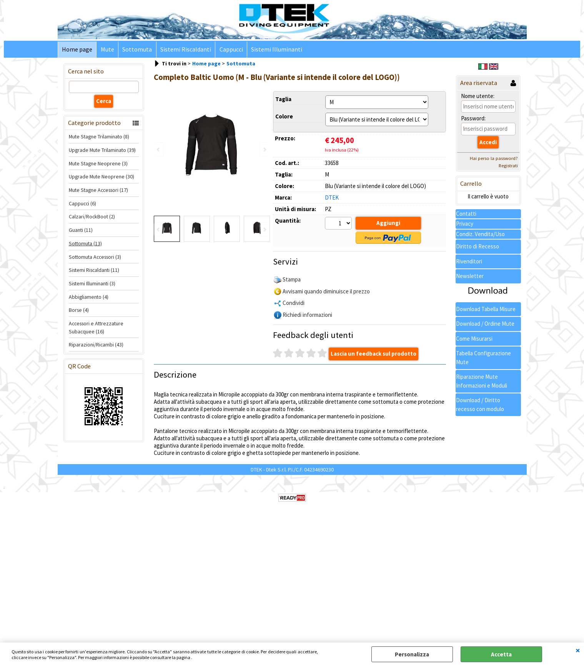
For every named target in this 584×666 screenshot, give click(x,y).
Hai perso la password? (494, 159)
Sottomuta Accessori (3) (95, 257)
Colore (284, 116)
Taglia (283, 99)
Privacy (464, 224)
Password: (473, 119)
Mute (107, 49)
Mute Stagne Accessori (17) (98, 190)
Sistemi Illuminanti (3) (92, 283)
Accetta (501, 654)
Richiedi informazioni (307, 315)
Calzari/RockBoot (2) (92, 217)
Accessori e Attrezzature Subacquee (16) (96, 327)
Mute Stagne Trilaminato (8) (99, 137)
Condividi (293, 303)
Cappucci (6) (82, 203)
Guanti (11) (81, 230)
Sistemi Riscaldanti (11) (94, 270)
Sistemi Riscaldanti (185, 49)
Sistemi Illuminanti (275, 49)
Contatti (466, 214)
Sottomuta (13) (85, 243)
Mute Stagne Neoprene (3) (98, 163)
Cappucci (230, 49)
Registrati (508, 166)
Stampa (292, 279)
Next (264, 230)
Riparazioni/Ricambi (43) (96, 345)
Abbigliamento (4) (88, 297)
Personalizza (412, 654)
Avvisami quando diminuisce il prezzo (326, 291)
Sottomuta (136, 49)
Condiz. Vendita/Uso (480, 234)
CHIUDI (578, 650)
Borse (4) (79, 310)
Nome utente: (477, 96)
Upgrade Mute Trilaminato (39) (102, 150)
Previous (159, 230)
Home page (77, 49)
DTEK (332, 197)
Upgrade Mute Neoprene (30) (101, 177)
